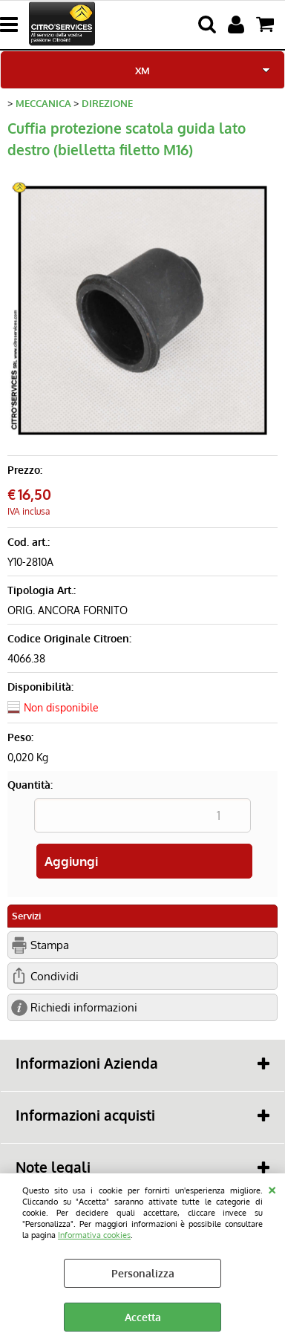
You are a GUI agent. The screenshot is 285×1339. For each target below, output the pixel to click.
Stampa (49, 944)
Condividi (54, 975)
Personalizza (142, 1273)
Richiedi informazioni (83, 1007)
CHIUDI (272, 1188)
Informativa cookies (94, 1234)
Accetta (143, 1317)
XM (142, 70)
